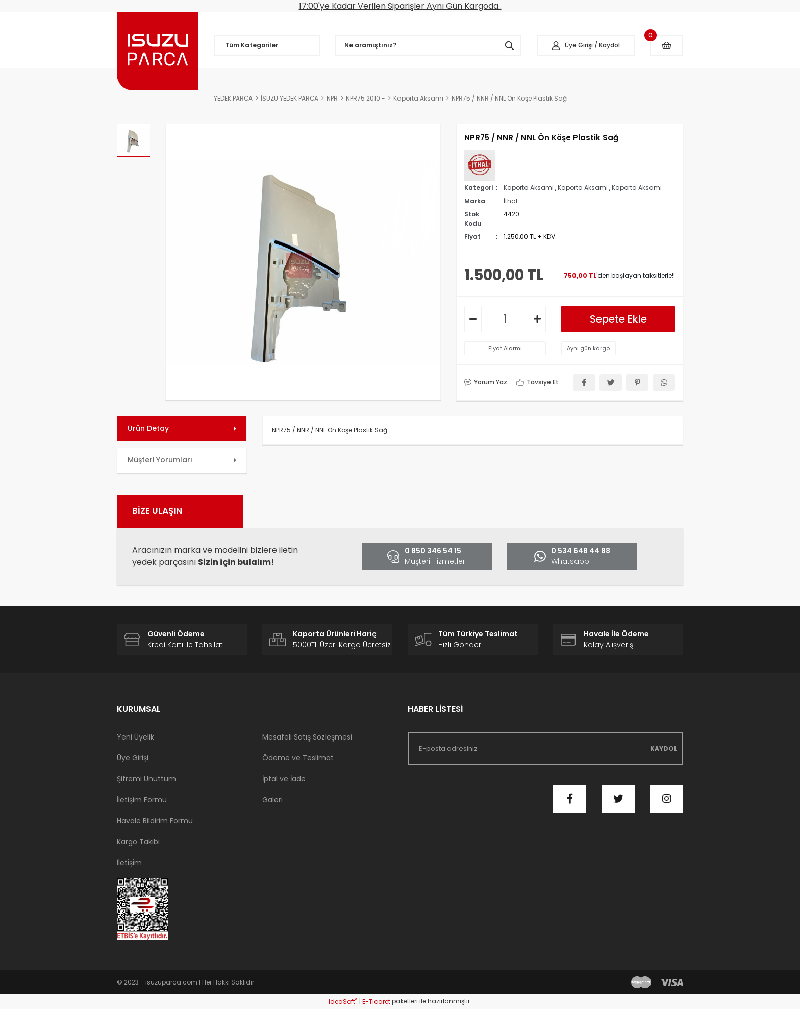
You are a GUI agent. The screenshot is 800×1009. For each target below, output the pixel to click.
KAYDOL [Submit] (663, 748)
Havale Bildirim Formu (155, 821)
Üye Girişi (132, 758)
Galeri (272, 800)
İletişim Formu (142, 800)
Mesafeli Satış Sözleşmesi (307, 737)
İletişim (129, 862)
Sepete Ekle (618, 319)
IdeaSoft (343, 1001)
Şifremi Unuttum (146, 779)
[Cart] (666, 45)
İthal (510, 200)
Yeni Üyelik (135, 737)
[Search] (428, 45)
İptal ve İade (284, 779)
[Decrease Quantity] (473, 319)
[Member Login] (586, 45)
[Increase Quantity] (537, 319)
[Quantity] (505, 319)
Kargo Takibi (138, 841)
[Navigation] (267, 45)
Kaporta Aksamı (529, 187)
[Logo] (157, 51)
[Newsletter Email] (545, 748)
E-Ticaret (376, 1001)
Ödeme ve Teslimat (298, 758)
